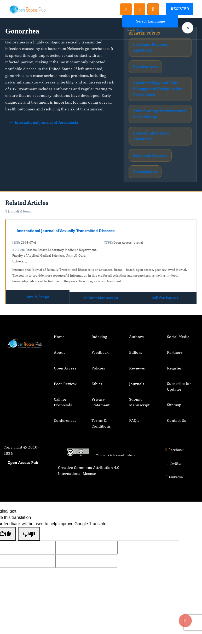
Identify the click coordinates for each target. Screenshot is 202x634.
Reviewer (137, 368)
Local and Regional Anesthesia (150, 47)
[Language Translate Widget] (150, 21)
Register (180, 8)
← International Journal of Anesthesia (43, 122)
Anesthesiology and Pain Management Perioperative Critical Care (157, 88)
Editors (135, 352)
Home (59, 336)
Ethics (96, 383)
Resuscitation (145, 171)
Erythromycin (145, 66)
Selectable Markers (150, 155)
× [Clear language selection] (187, 27)
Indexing (99, 336)
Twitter (173, 463)
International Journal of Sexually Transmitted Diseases (65, 230)
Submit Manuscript (101, 297)
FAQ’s (134, 420)
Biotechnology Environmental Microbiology (160, 113)
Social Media (178, 336)
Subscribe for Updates (179, 386)
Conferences (65, 420)
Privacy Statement (100, 402)
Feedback (99, 352)
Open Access (65, 368)
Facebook (173, 450)
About (59, 352)
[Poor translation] (29, 534)
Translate (139, 30)
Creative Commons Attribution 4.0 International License (88, 470)
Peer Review (65, 383)
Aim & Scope (37, 296)
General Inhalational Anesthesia (151, 136)
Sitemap (174, 404)
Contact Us (176, 420)
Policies (98, 368)
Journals (136, 383)
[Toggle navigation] (153, 9)
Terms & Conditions (101, 423)
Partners (175, 352)
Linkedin (173, 477)
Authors (136, 336)
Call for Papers (165, 297)
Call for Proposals (63, 402)
